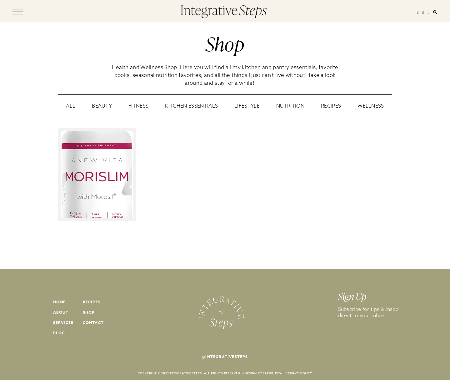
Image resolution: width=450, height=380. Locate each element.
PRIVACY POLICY (299, 373)
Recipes (92, 302)
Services (63, 322)
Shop (89, 312)
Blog (59, 333)
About (61, 312)
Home (59, 302)
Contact (93, 322)
